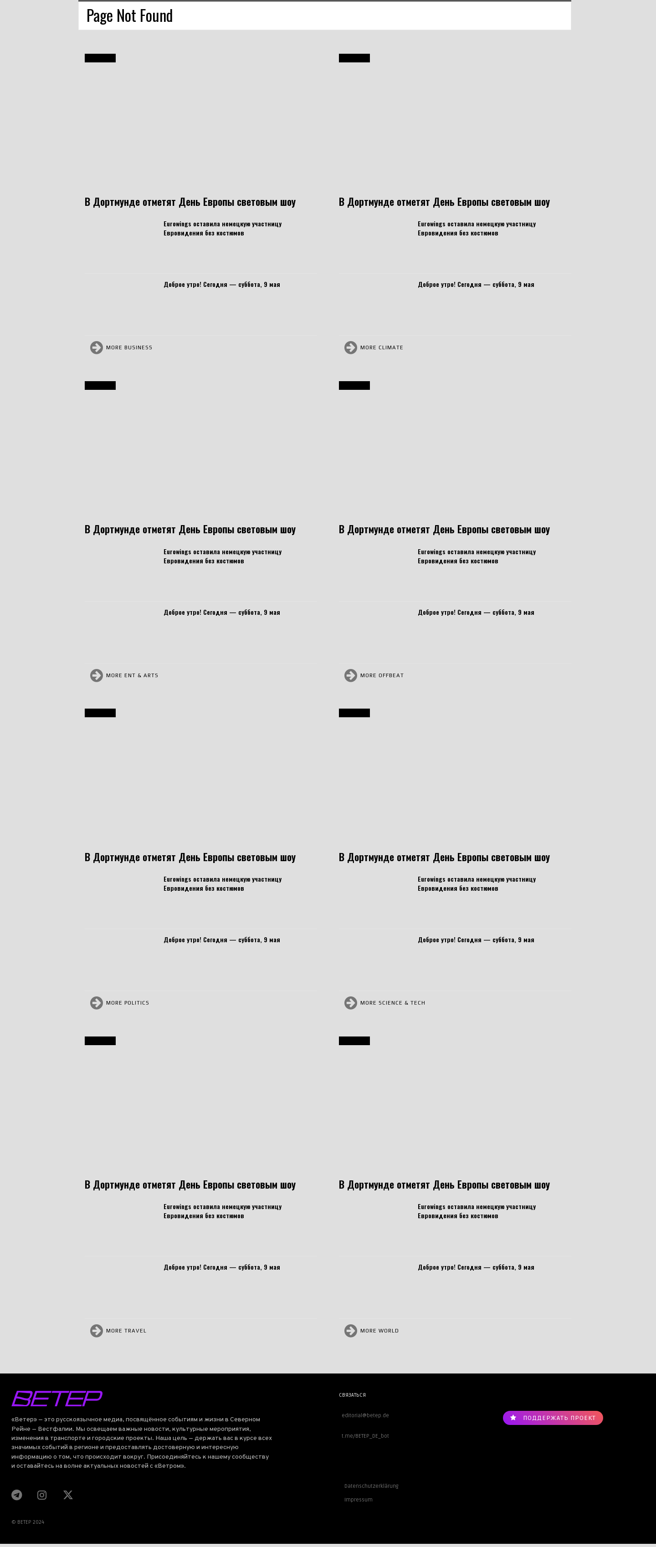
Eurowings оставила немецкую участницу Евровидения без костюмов (223, 228)
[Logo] (139, 1399)
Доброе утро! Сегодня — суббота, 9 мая (222, 284)
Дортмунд (100, 58)
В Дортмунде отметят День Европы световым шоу (190, 201)
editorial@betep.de (364, 1416)
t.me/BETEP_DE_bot (364, 1436)
